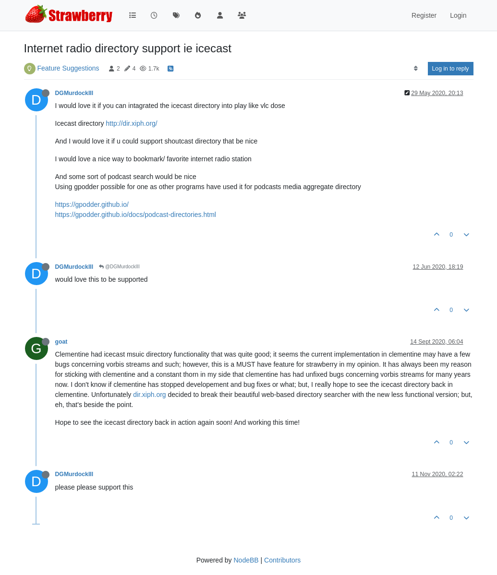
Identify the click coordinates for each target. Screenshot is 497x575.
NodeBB (245, 560)
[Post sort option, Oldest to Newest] (416, 68)
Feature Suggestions (68, 68)
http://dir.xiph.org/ (131, 123)
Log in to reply (450, 68)
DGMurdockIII (74, 93)
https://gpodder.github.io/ (92, 204)
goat (61, 341)
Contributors (282, 560)
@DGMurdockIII (119, 266)
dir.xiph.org (149, 394)
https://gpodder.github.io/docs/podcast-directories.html (135, 214)
